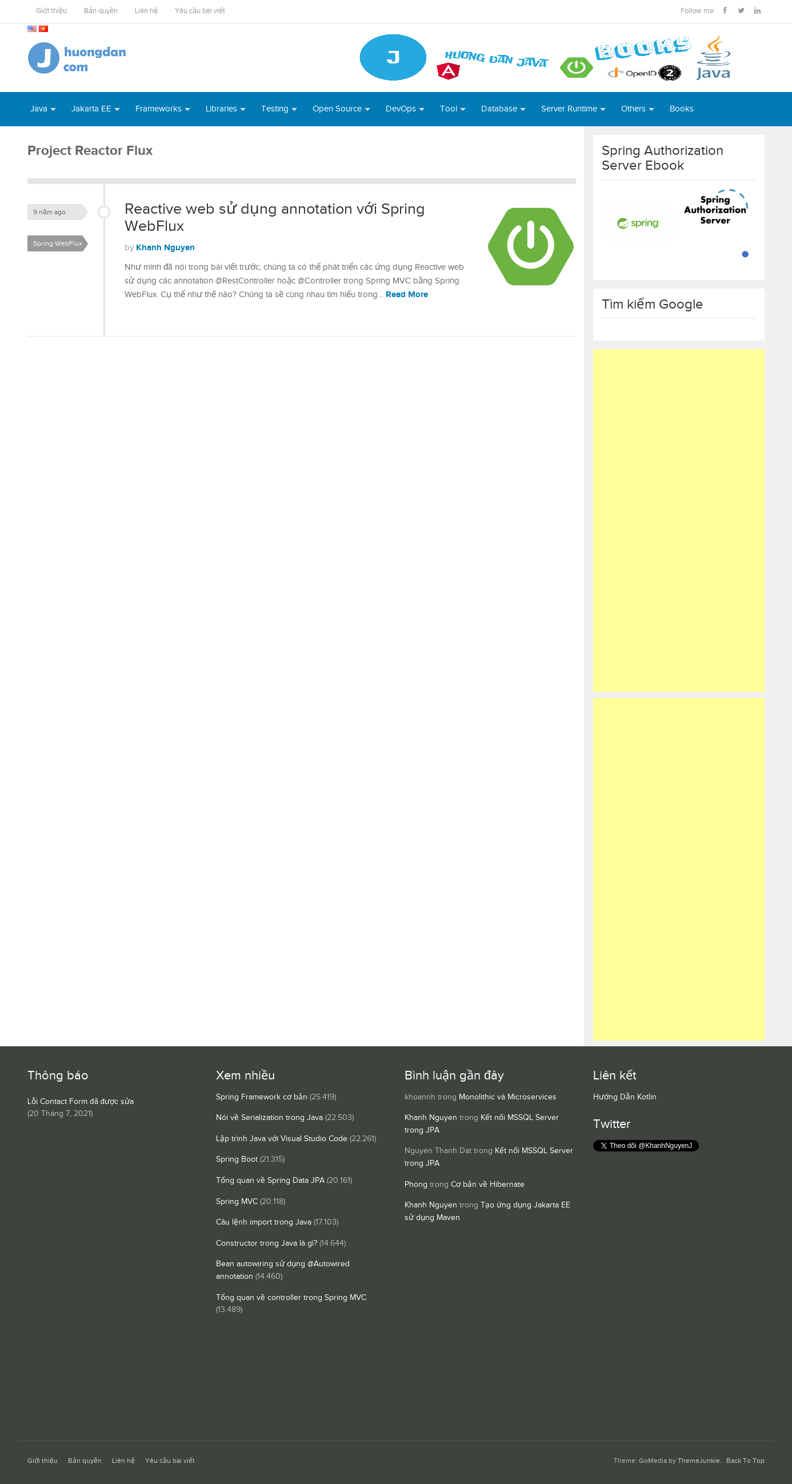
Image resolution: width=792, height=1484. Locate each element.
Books (682, 109)
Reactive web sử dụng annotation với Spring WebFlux (275, 217)
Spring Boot (237, 1159)
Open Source (337, 109)
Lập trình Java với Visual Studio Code (281, 1138)
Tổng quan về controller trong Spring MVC (291, 1297)
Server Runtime (569, 109)
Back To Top (745, 1461)
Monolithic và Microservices (508, 1097)
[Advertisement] (679, 520)
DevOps (401, 109)
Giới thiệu (51, 11)
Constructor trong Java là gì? (266, 1243)
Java (38, 109)
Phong (416, 1184)
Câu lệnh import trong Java (263, 1222)
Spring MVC (237, 1201)
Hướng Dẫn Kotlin (625, 1097)
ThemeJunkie (699, 1461)
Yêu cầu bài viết (200, 11)
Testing (275, 109)
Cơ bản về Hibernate (488, 1184)
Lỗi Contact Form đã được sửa (80, 1101)
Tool (448, 109)
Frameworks (158, 109)
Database (499, 109)
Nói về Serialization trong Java (269, 1117)
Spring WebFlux (57, 243)
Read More (407, 294)
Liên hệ (146, 11)
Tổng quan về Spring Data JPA (270, 1180)
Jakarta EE (91, 109)
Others (633, 109)
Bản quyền (101, 11)
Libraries (221, 109)
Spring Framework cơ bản (261, 1097)
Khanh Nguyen (165, 247)
